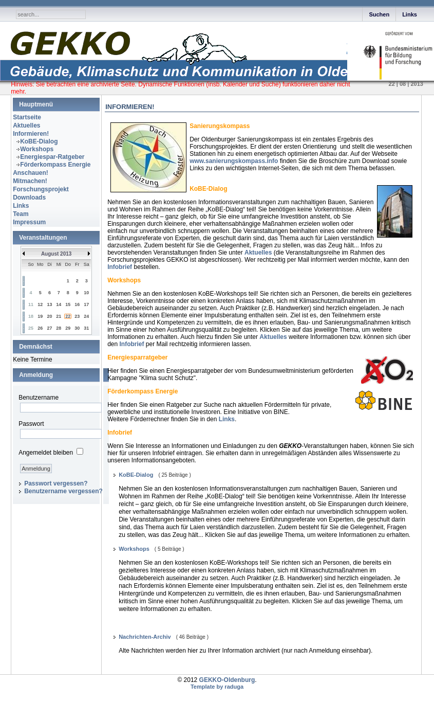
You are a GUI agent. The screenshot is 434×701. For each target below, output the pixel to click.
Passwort (31, 423)
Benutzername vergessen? (63, 491)
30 (77, 328)
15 (67, 304)
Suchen (379, 14)
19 (40, 316)
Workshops (36, 149)
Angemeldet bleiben (45, 452)
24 (86, 316)
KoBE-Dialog (39, 141)
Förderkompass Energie (55, 164)
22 (67, 316)
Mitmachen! (30, 181)
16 (77, 304)
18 (30, 316)
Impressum (29, 222)
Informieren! (31, 133)
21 (58, 316)
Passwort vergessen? (55, 483)
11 (30, 304)
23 (77, 316)
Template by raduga (217, 687)
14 (58, 304)
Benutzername (38, 397)
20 (49, 316)
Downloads (29, 197)
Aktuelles (26, 125)
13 (49, 304)
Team (20, 214)
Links (409, 14)
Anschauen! (30, 172)
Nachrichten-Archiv (145, 637)
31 (86, 328)
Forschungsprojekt (41, 189)
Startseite (27, 117)
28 (58, 328)
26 (40, 328)
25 (30, 328)
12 (40, 304)
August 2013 (56, 254)
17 (86, 304)
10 (86, 292)
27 (49, 328)
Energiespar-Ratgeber (52, 156)
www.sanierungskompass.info (234, 161)
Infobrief (119, 267)
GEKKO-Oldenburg (227, 680)
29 (67, 328)
